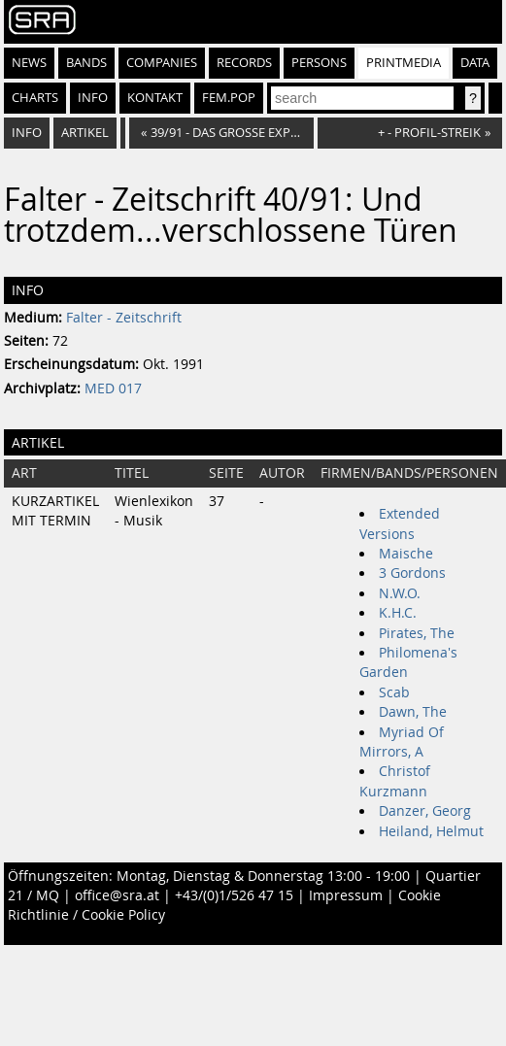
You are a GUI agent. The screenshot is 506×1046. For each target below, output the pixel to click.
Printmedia (403, 62)
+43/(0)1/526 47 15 (234, 895)
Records (244, 62)
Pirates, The (417, 633)
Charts (35, 97)
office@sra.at (117, 895)
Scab (394, 692)
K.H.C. (398, 613)
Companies (161, 62)
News (29, 62)
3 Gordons (412, 573)
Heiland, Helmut (431, 831)
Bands (86, 62)
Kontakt (155, 97)
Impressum (346, 895)
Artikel (85, 132)
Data (474, 62)
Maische (406, 553)
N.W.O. (400, 593)
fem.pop (228, 97)
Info (93, 97)
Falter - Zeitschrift (124, 317)
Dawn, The (413, 712)
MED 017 (113, 388)
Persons (319, 62)
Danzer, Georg (425, 811)
